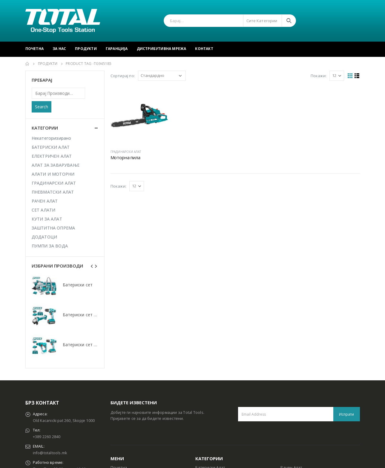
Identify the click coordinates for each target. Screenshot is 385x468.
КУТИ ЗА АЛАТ (47, 219)
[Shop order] (162, 76)
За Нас (59, 48)
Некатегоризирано (51, 138)
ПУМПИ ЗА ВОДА (50, 246)
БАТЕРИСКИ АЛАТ (51, 147)
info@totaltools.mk (50, 452)
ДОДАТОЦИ (44, 237)
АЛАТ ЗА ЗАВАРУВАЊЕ (56, 165)
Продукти (86, 48)
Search (41, 107)
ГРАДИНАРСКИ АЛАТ (126, 152)
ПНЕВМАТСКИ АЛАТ (53, 192)
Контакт (204, 48)
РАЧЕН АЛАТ (45, 201)
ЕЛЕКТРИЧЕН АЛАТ (52, 156)
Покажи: (318, 75)
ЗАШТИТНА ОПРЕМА (53, 228)
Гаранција (117, 48)
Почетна (34, 48)
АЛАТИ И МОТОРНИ (53, 174)
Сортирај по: (123, 75)
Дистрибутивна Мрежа (161, 48)
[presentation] (92, 265)
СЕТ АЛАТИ (44, 210)
